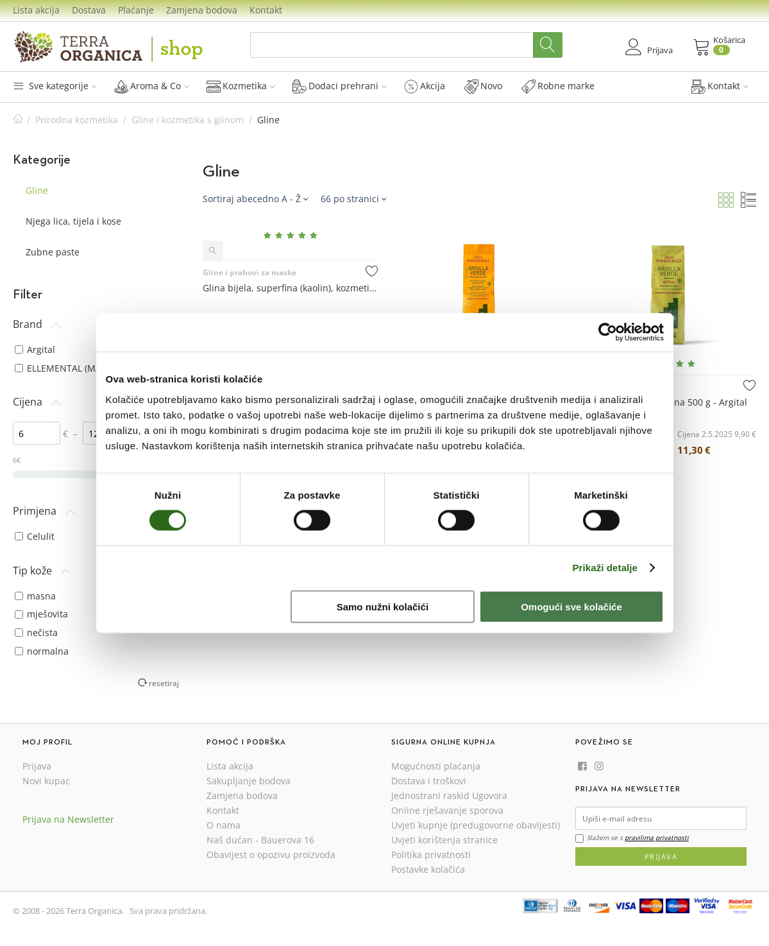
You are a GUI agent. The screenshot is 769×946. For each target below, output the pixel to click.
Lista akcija (36, 10)
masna (35, 596)
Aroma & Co (151, 86)
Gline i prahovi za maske (249, 272)
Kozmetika (241, 86)
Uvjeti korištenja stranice (444, 840)
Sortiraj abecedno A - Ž (255, 199)
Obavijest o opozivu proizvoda (271, 854)
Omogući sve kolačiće (571, 606)
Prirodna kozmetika (76, 120)
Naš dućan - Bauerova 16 (260, 840)
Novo (483, 86)
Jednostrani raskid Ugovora (449, 795)
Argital (35, 349)
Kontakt (265, 10)
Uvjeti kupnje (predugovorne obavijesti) (475, 825)
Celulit (35, 536)
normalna (42, 651)
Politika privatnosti (431, 854)
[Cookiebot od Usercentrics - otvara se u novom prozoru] (608, 332)
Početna (18, 119)
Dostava (89, 10)
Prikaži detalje (605, 567)
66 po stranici (353, 199)
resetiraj (164, 683)
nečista (36, 632)
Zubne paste (53, 252)
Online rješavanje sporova (447, 810)
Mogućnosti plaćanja (435, 766)
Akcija (424, 86)
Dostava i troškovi (428, 781)
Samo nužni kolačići (382, 606)
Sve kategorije (55, 85)
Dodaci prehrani (339, 86)
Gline (37, 190)
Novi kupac (46, 781)
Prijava (36, 766)
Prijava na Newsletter (68, 819)
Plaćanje (136, 10)
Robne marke (558, 86)
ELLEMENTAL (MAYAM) (69, 368)
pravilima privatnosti (657, 837)
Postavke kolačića (428, 869)
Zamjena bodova (201, 10)
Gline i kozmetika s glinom (187, 120)
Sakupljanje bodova (249, 781)
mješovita (41, 614)
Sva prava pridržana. (168, 910)
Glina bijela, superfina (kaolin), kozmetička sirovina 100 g (290, 288)
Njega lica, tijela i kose (73, 221)
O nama (224, 825)
